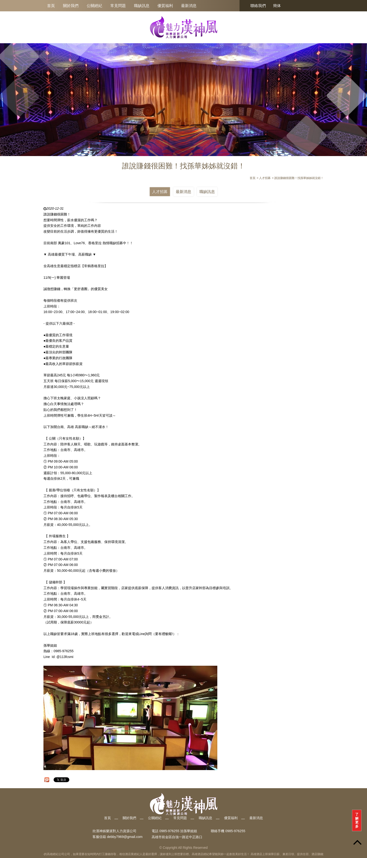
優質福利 (165, 6)
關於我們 (70, 6)
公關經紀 (94, 6)
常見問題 (118, 6)
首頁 (51, 6)
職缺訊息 (141, 6)
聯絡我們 (258, 6)
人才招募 (160, 192)
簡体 (277, 6)
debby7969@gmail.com (124, 837)
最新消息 (189, 6)
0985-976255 (235, 831)
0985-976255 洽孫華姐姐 (178, 831)
